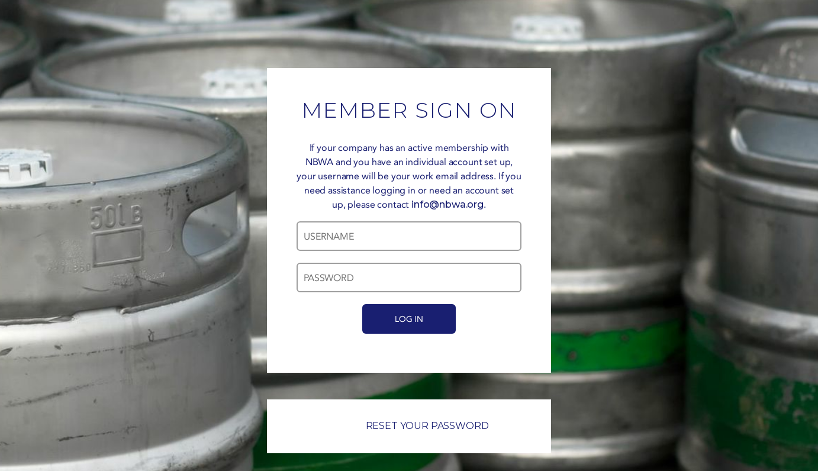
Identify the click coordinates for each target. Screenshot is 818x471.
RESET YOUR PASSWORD (409, 425)
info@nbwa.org (447, 204)
